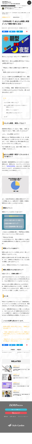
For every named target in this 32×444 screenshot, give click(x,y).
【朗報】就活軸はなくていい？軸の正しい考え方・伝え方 (23, 355)
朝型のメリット (10, 108)
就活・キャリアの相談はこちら (16, 421)
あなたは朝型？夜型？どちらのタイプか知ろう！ (15, 106)
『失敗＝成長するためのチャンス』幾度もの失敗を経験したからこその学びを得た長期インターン (16, 334)
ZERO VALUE (24, 6)
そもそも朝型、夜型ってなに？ (11, 103)
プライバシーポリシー (23, 427)
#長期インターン (23, 29)
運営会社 (6, 427)
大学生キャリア (8, 6)
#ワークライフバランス (13, 29)
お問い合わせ (13, 427)
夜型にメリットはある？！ (12, 111)
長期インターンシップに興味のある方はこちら (16, 424)
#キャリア (5, 29)
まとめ (5, 117)
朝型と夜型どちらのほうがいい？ (14, 113)
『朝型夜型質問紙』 (11, 167)
